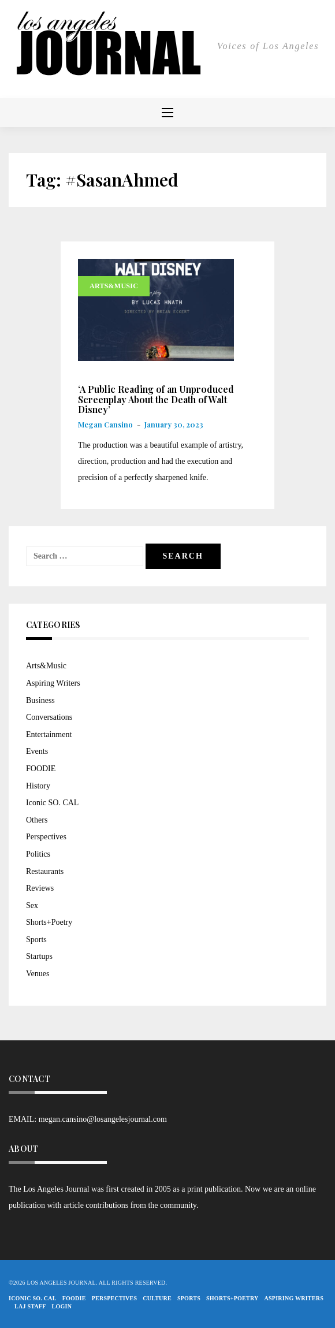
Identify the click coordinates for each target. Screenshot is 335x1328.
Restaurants (45, 871)
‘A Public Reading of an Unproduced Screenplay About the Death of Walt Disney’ (156, 399)
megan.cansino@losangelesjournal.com (103, 1119)
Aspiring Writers (53, 683)
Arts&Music (114, 286)
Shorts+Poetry (49, 922)
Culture (157, 1298)
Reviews (40, 888)
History (38, 786)
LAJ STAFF (30, 1306)
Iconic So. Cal (33, 1298)
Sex (32, 905)
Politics (38, 854)
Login (62, 1306)
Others (36, 820)
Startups (39, 956)
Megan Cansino (105, 424)
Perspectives (46, 836)
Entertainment (49, 734)
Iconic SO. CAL (52, 802)
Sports (36, 939)
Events (37, 751)
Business (40, 700)
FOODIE (40, 768)
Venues (37, 973)
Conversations (49, 717)
